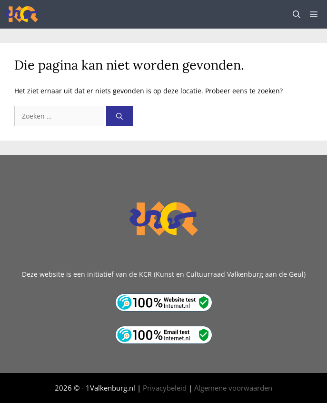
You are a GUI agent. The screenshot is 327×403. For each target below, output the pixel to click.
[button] (296, 14)
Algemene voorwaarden (233, 388)
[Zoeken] (119, 116)
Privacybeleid (165, 388)
